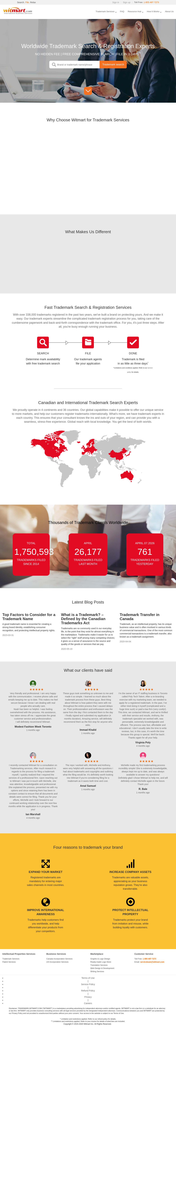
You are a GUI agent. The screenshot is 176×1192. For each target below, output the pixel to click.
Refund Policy (88, 990)
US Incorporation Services (57, 962)
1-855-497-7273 (151, 2)
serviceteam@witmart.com (152, 962)
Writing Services (97, 971)
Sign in (115, 2)
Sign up (126, 2)
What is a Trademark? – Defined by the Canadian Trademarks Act (83, 619)
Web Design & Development (102, 968)
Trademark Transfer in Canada (140, 617)
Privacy (88, 997)
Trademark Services (105, 11)
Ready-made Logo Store (100, 962)
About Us (169, 11)
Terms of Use (88, 978)
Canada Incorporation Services (59, 959)
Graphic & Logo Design (100, 959)
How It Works (153, 11)
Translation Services (99, 965)
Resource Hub (134, 11)
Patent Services (9, 962)
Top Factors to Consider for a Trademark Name (28, 617)
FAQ (122, 11)
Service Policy (88, 984)
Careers (88, 1003)
